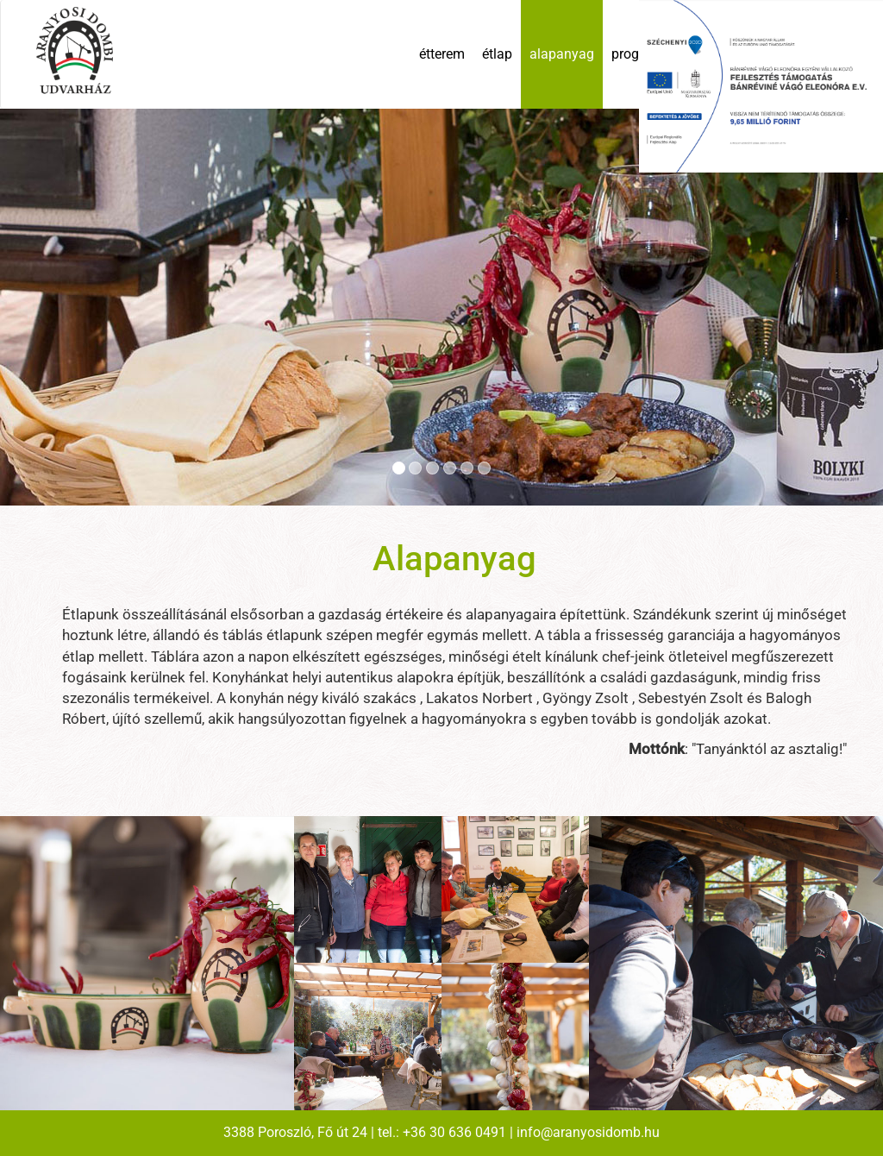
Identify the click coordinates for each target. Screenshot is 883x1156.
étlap (497, 54)
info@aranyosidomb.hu (588, 1132)
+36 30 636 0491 (454, 1132)
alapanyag (561, 54)
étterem (442, 54)
